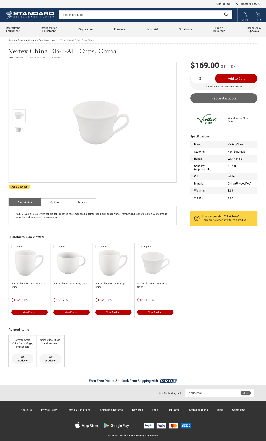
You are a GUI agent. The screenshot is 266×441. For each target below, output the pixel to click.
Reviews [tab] (82, 202)
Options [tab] (54, 202)
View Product (29, 312)
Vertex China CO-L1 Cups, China (70, 283)
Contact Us (223, 4)
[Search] (145, 14)
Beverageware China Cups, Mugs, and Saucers (22, 343)
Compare (55, 57)
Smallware (44, 40)
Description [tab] (25, 202)
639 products (50, 358)
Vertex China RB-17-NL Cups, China (111, 285)
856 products (22, 358)
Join (245, 393)
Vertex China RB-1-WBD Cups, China (153, 285)
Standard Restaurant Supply (22, 40)
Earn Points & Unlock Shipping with (133, 381)
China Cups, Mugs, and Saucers (50, 341)
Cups (54, 40)
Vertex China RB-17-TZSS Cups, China (28, 285)
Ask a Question (19, 186)
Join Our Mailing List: (170, 393)
